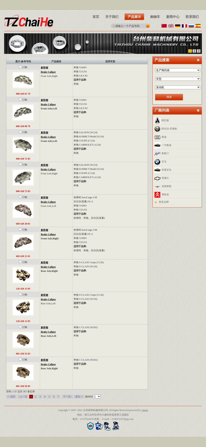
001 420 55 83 (23, 353)
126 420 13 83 (23, 288)
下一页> (67, 396)
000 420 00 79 (23, 126)
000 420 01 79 (23, 93)
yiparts (144, 410)
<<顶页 (11, 396)
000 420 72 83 (23, 158)
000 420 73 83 (23, 191)
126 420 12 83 (23, 321)
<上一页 (23, 396)
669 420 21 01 (23, 256)
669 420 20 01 (23, 223)
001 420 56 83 (23, 386)
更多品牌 (164, 201)
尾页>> (79, 396)
